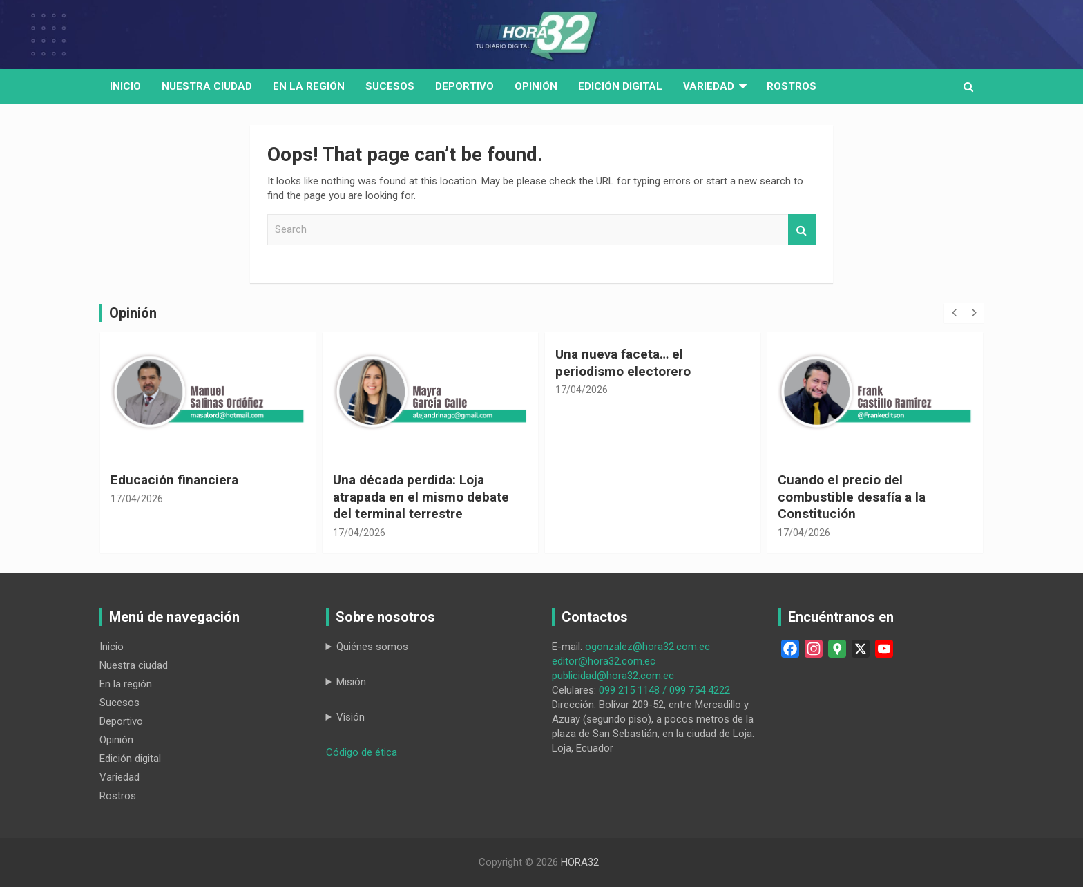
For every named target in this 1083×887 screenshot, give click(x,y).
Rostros (791, 86)
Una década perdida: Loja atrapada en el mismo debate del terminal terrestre (421, 497)
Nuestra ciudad (133, 665)
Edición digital (620, 86)
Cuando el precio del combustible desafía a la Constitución (852, 497)
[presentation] (954, 313)
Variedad (708, 86)
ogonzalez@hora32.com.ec (647, 646)
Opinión (536, 86)
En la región (309, 86)
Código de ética (361, 752)
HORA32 (580, 862)
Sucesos (389, 86)
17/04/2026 (137, 498)
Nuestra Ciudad (207, 86)
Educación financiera (174, 480)
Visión (350, 717)
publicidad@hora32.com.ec (613, 675)
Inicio (125, 86)
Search (802, 229)
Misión (351, 682)
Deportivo (464, 86)
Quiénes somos (372, 646)
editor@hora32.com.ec (603, 661)
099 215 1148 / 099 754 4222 (664, 690)
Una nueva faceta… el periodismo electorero (623, 362)
